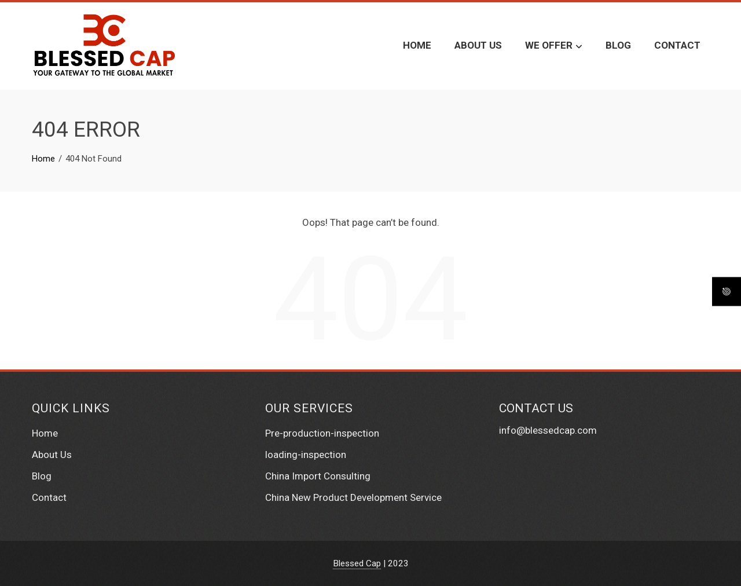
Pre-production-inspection (322, 433)
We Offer (553, 46)
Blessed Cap (357, 563)
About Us (478, 45)
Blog (618, 45)
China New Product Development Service (353, 497)
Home (417, 45)
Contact (677, 45)
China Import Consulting (317, 476)
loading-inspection (305, 454)
